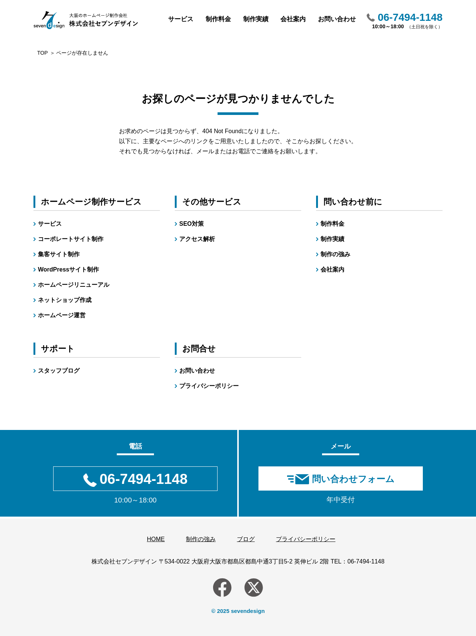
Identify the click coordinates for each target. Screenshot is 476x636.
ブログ (246, 539)
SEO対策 (191, 224)
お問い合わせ (337, 19)
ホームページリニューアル (73, 285)
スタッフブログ (59, 370)
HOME (156, 539)
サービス (180, 19)
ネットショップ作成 (64, 300)
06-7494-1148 (366, 561)
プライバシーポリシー (209, 386)
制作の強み (335, 254)
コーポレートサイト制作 (70, 239)
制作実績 (255, 19)
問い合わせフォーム (353, 479)
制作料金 (218, 19)
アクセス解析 (197, 239)
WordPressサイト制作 (68, 269)
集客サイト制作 (59, 254)
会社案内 (293, 19)
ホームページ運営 (62, 315)
